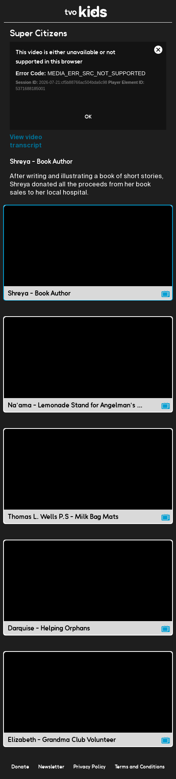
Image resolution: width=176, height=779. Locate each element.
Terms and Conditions (140, 766)
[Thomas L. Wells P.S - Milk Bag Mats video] (88, 476)
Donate (20, 766)
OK (88, 116)
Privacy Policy (89, 766)
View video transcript (26, 141)
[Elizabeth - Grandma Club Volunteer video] (88, 699)
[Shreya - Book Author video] (88, 253)
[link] (86, 15)
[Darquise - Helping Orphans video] (88, 588)
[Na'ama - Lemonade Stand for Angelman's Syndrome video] (88, 364)
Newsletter (51, 766)
